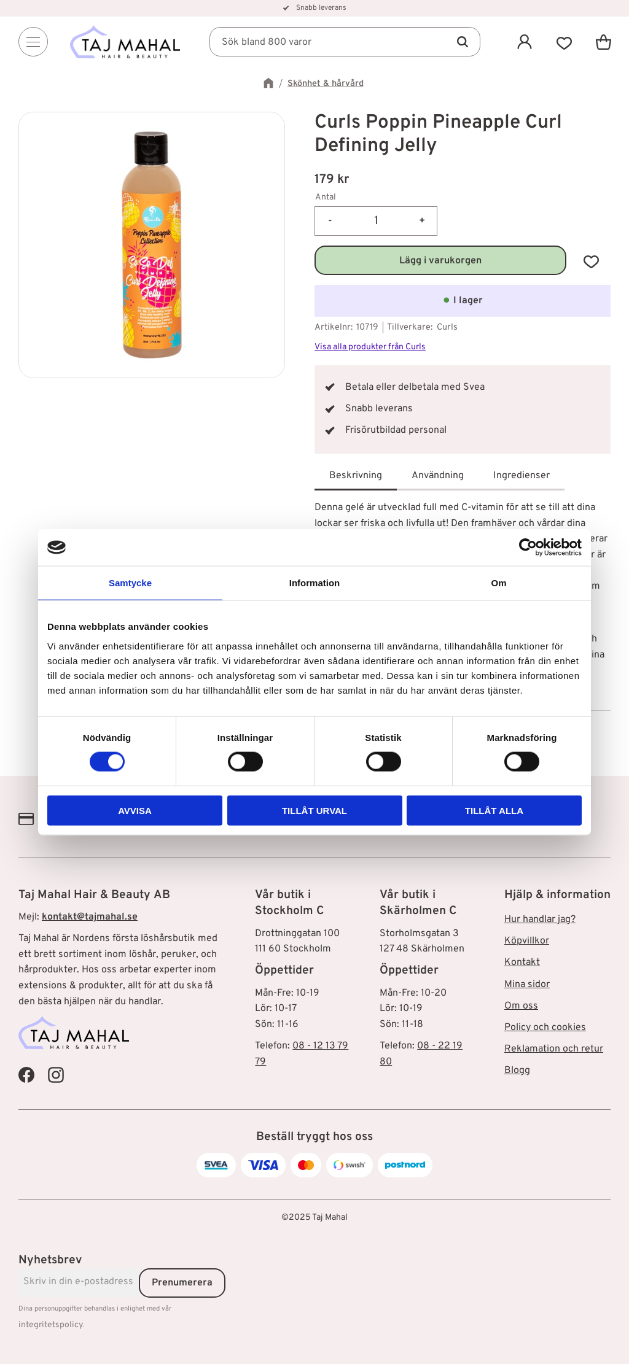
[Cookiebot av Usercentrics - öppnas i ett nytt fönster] (528, 547)
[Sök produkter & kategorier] (345, 42)
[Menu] (33, 41)
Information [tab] (314, 583)
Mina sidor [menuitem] (527, 984)
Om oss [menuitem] (521, 1006)
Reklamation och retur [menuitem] (553, 1049)
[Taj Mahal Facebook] (26, 1075)
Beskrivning (355, 476)
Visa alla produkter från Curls (370, 347)
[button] (564, 42)
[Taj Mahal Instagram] (56, 1075)
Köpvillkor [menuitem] (526, 941)
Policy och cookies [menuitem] (545, 1027)
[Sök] (462, 42)
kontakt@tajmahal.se (90, 917)
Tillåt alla (494, 810)
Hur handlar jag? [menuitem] (540, 919)
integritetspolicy (50, 1325)
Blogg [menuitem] (517, 1070)
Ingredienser (521, 476)
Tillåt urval (314, 810)
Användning (438, 476)
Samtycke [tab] (130, 583)
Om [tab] (498, 583)
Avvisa (135, 810)
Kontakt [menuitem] (522, 962)
